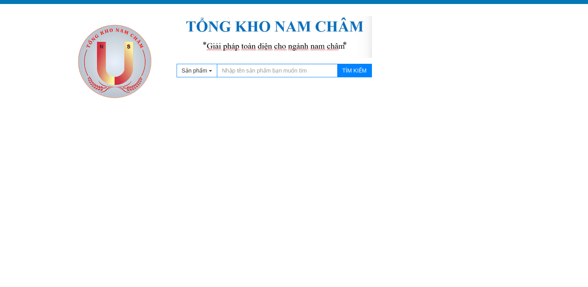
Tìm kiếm (354, 70)
